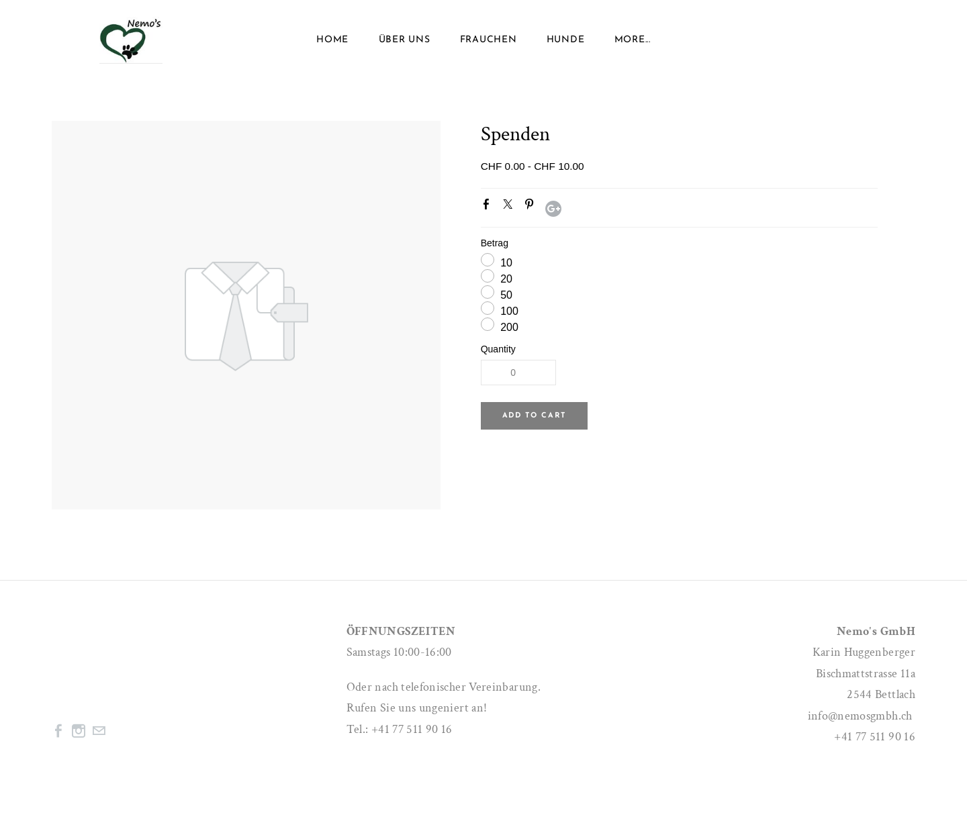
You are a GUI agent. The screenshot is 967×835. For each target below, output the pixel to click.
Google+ (553, 209)
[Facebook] (58, 731)
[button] (534, 416)
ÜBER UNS (404, 40)
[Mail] (98, 731)
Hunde (566, 40)
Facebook (489, 207)
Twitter (510, 207)
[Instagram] (78, 731)
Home (332, 40)
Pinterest (532, 207)
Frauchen (488, 40)
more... (632, 40)
